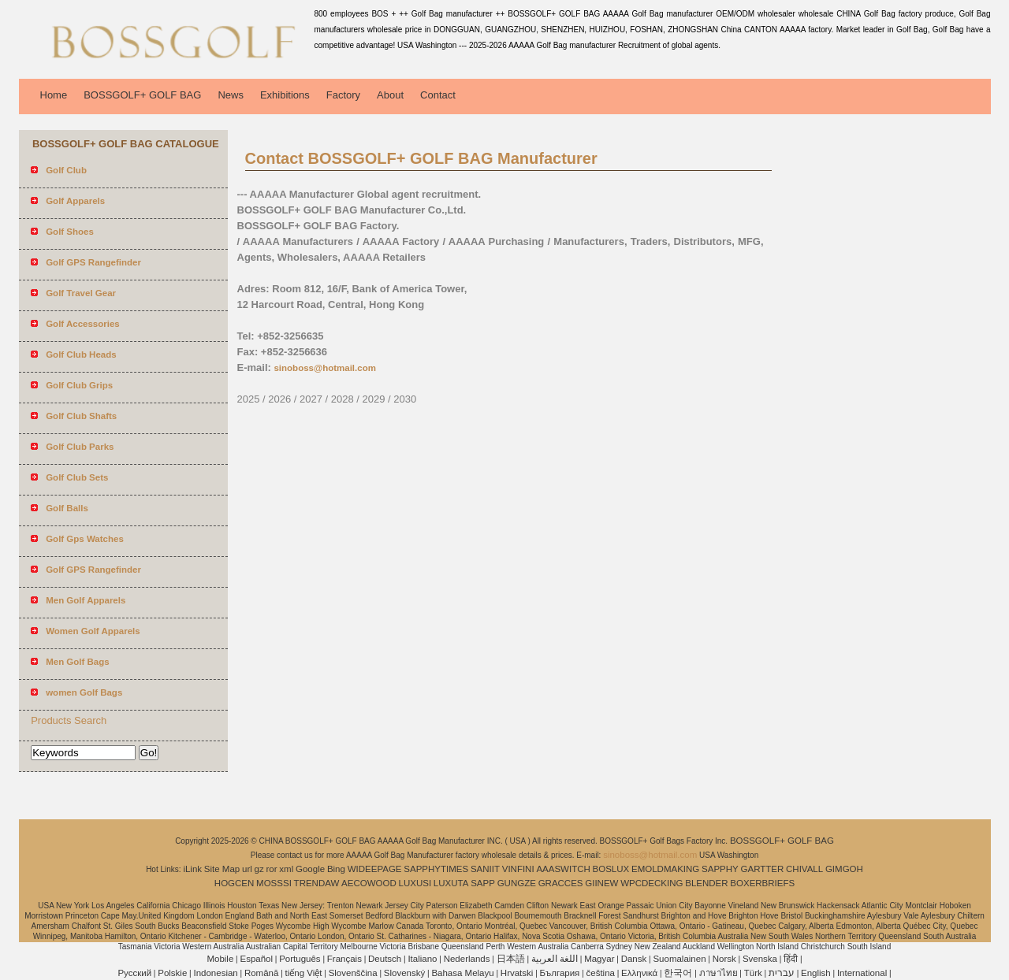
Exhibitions (285, 95)
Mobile (220, 958)
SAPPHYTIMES (436, 869)
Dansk (634, 958)
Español (256, 958)
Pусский (134, 973)
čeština (600, 973)
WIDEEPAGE (375, 869)
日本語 (511, 958)
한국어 (678, 973)
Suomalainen (679, 958)
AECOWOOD (369, 883)
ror (271, 869)
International (862, 973)
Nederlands (467, 958)
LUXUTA (451, 883)
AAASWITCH (563, 869)
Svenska (760, 958)
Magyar (599, 958)
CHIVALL (804, 869)
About (390, 95)
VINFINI (518, 869)
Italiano (422, 958)
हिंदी (791, 958)
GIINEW (601, 883)
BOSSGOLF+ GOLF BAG (142, 95)
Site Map (222, 869)
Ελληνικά (639, 973)
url (247, 869)
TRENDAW (317, 883)
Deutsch (384, 958)
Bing (336, 869)
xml (286, 869)
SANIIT (485, 869)
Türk (753, 973)
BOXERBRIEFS (762, 883)
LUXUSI (415, 883)
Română (261, 973)
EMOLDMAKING (665, 869)
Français (344, 958)
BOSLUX (611, 869)
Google (310, 869)
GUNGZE (516, 883)
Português (299, 958)
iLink (192, 869)
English (816, 973)
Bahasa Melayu (462, 973)
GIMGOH (844, 869)
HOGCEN (234, 883)
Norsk (724, 958)
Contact (438, 95)
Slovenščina (353, 973)
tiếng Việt (303, 973)
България (560, 973)
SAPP (483, 883)
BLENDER (706, 883)
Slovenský (404, 973)
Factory (343, 95)
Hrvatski (517, 973)
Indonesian (215, 973)
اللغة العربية (554, 958)
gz (259, 869)
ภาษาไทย (718, 973)
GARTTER (762, 869)
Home (54, 95)
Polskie (172, 973)
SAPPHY (720, 869)
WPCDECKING (651, 883)
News (231, 95)
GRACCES (560, 883)
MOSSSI (274, 883)
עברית (782, 973)
